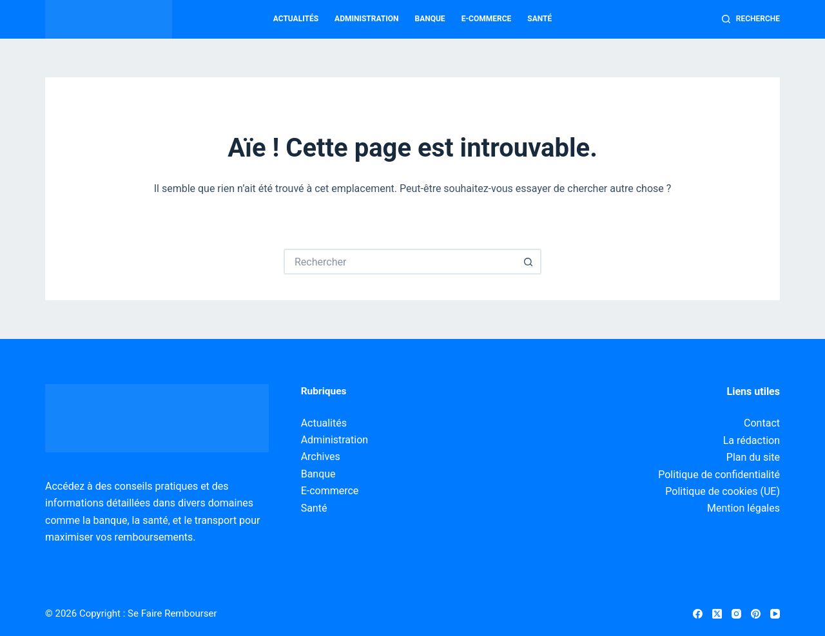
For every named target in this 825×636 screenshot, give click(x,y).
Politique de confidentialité (719, 474)
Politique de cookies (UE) (722, 491)
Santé (539, 18)
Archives (320, 456)
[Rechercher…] (400, 262)
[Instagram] (736, 614)
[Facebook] (698, 614)
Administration (366, 18)
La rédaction (751, 440)
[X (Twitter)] (717, 614)
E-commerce (486, 18)
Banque (430, 18)
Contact (762, 423)
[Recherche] (751, 19)
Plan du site (753, 457)
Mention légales (743, 508)
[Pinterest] (756, 614)
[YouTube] (775, 614)
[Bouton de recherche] (528, 262)
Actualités (295, 18)
